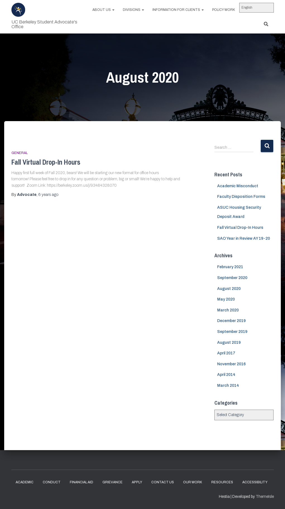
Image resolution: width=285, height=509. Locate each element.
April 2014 (226, 375)
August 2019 (229, 342)
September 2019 (232, 332)
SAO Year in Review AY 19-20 (243, 238)
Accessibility (254, 482)
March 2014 (228, 385)
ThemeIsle (265, 496)
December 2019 (231, 321)
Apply (137, 482)
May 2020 (226, 299)
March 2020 (228, 310)
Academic (24, 482)
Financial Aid (81, 482)
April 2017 (226, 353)
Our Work (192, 482)
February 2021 (230, 267)
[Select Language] (256, 8)
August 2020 (229, 289)
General (19, 153)
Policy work (223, 10)
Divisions (133, 10)
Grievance (112, 482)
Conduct (52, 482)
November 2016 (231, 364)
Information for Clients (178, 10)
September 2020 (232, 278)
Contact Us (162, 482)
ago (48, 195)
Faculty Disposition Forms (241, 197)
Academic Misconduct (237, 186)
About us (103, 10)
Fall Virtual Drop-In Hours (45, 162)
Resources (222, 482)
